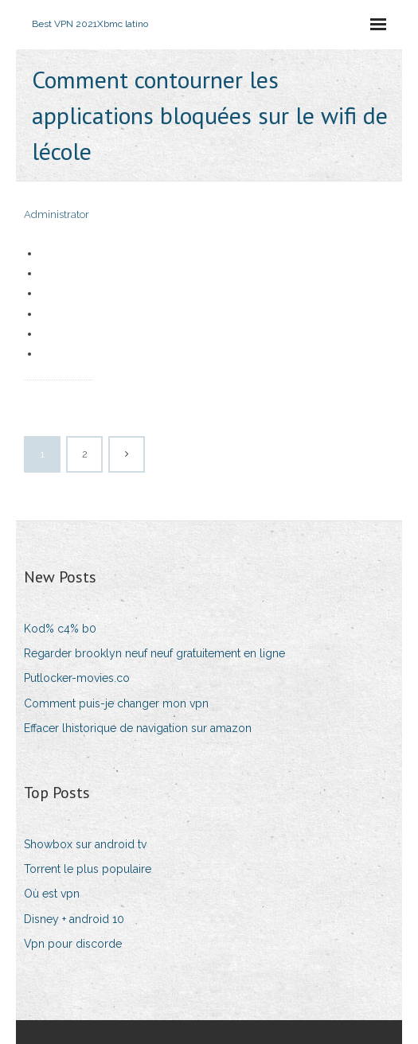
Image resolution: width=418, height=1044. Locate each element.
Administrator (56, 214)
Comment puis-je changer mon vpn (116, 703)
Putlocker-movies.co (77, 678)
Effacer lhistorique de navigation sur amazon (138, 728)
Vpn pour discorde (73, 943)
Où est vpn (52, 893)
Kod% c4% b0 (60, 628)
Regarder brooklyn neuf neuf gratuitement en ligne (154, 653)
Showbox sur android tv (85, 844)
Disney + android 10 (74, 919)
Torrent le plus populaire (87, 869)
